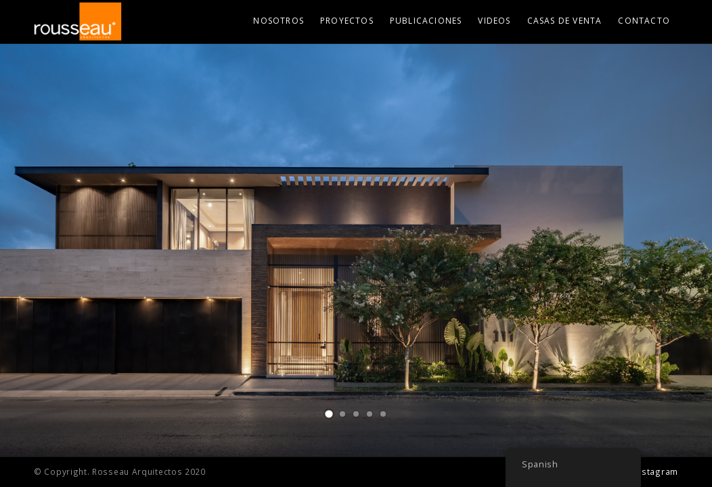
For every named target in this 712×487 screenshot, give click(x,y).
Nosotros (278, 20)
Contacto (644, 20)
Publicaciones (426, 20)
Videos (494, 20)
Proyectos (347, 20)
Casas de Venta (564, 20)
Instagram (656, 471)
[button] (329, 414)
